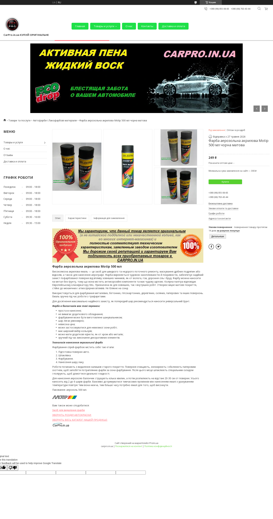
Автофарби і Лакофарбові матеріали (55, 120)
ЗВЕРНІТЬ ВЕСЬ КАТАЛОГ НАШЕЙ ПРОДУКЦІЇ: (79, 419)
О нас (129, 26)
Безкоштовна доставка (220, 203)
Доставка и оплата (173, 26)
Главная (80, 26)
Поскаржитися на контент (128, 446)
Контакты (147, 26)
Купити (225, 181)
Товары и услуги (104, 26)
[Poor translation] (12, 468)
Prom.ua (153, 443)
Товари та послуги (19, 120)
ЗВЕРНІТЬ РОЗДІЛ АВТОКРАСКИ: (71, 415)
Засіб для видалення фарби (68, 410)
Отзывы (8, 155)
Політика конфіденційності (158, 446)
